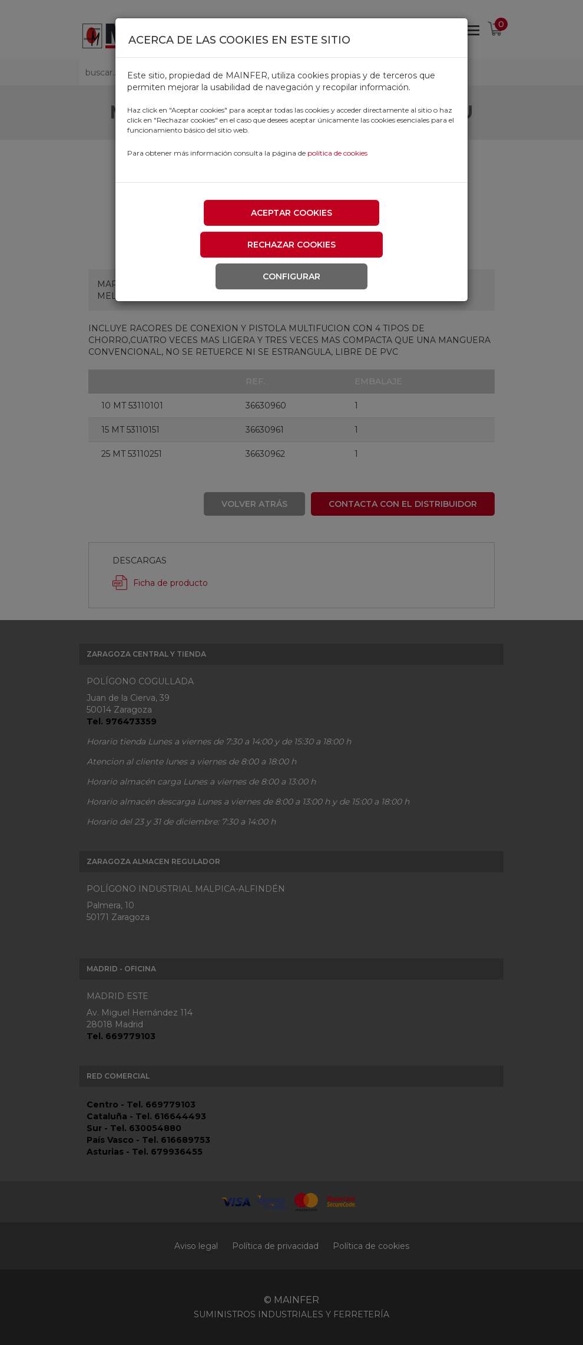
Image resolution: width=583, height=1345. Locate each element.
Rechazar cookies (291, 244)
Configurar (291, 276)
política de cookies (337, 153)
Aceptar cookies (291, 212)
